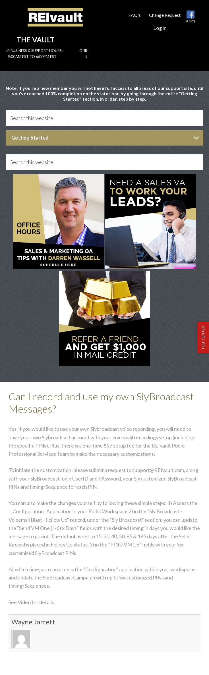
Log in (160, 28)
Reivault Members (55, 22)
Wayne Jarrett (33, 622)
